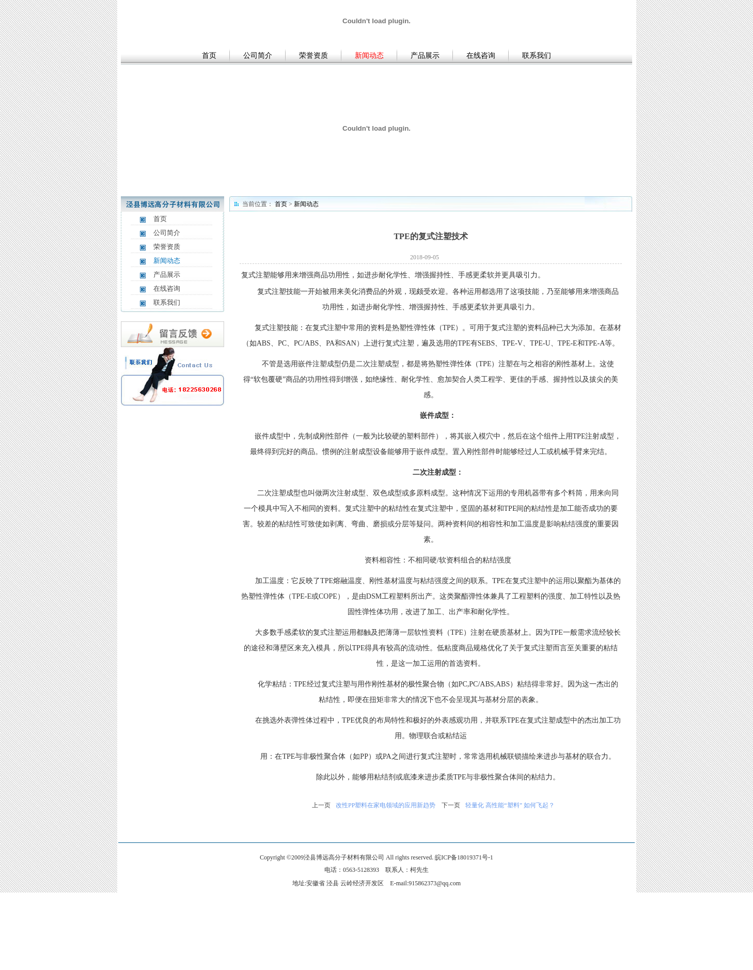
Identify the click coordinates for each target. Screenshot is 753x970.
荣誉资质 (313, 55)
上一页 (321, 805)
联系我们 (536, 55)
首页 (209, 55)
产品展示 (425, 55)
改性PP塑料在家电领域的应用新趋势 (385, 805)
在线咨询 (480, 55)
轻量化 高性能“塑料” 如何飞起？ (510, 805)
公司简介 (257, 55)
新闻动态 (369, 55)
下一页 (451, 805)
